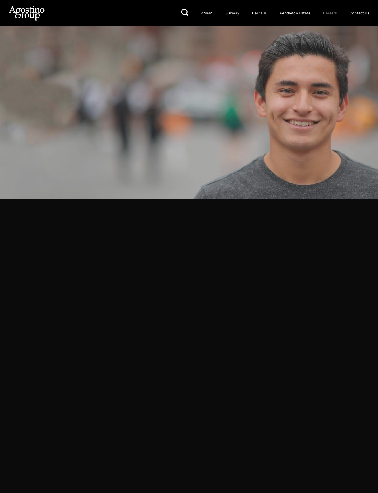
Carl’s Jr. (259, 13)
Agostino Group (27, 13)
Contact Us (359, 13)
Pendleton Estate (295, 13)
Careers (330, 13)
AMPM (207, 13)
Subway (232, 13)
